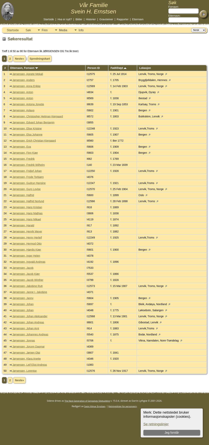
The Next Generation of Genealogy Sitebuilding (87, 400)
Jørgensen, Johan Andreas (28, 322)
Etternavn (138, 19)
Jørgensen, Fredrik (23, 158)
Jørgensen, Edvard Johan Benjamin (33, 122)
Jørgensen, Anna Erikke (26, 86)
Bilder (78, 19)
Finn (45, 30)
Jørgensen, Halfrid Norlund (28, 201)
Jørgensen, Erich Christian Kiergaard (34, 140)
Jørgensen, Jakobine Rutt (27, 286)
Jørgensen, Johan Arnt (25, 328)
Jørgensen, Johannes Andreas (30, 334)
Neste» (19, 58)
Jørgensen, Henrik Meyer (27, 231)
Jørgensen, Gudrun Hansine (29, 183)
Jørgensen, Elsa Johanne (27, 134)
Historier (91, 19)
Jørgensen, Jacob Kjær (26, 273)
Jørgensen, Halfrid (23, 195)
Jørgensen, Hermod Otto (26, 243)
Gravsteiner (106, 19)
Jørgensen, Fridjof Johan (27, 170)
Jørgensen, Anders (23, 80)
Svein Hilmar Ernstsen (94, 406)
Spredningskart (40, 58)
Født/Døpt (118, 67)
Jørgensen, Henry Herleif (27, 237)
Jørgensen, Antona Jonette (28, 104)
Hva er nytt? (65, 19)
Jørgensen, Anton (22, 92)
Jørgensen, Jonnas (23, 340)
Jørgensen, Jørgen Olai (26, 352)
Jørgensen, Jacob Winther (27, 279)
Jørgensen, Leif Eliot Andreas (29, 364)
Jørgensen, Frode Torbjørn (28, 176)
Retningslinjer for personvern (122, 406)
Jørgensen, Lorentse (24, 370)
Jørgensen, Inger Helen (26, 255)
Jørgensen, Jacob (22, 267)
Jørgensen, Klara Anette (26, 358)
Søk (28, 30)
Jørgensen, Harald (23, 225)
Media (63, 30)
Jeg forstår (172, 432)
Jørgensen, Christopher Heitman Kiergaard (37, 116)
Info (81, 30)
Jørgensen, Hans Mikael (26, 219)
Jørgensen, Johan (22, 304)
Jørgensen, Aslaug (23, 110)
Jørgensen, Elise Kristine (27, 128)
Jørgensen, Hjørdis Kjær (26, 249)
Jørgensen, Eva (21, 146)
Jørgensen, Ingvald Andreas (28, 261)
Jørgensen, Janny (22, 298)
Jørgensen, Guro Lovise (26, 189)
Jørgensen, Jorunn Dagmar (28, 346)
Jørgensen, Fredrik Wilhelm (28, 164)
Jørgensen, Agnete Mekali (27, 74)
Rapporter (122, 19)
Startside (49, 19)
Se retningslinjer (156, 424)
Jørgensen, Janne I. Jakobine (29, 292)
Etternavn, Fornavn (24, 67)
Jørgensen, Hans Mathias (27, 213)
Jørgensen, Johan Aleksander (29, 316)
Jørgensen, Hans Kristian (27, 207)
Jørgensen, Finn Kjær (25, 152)
